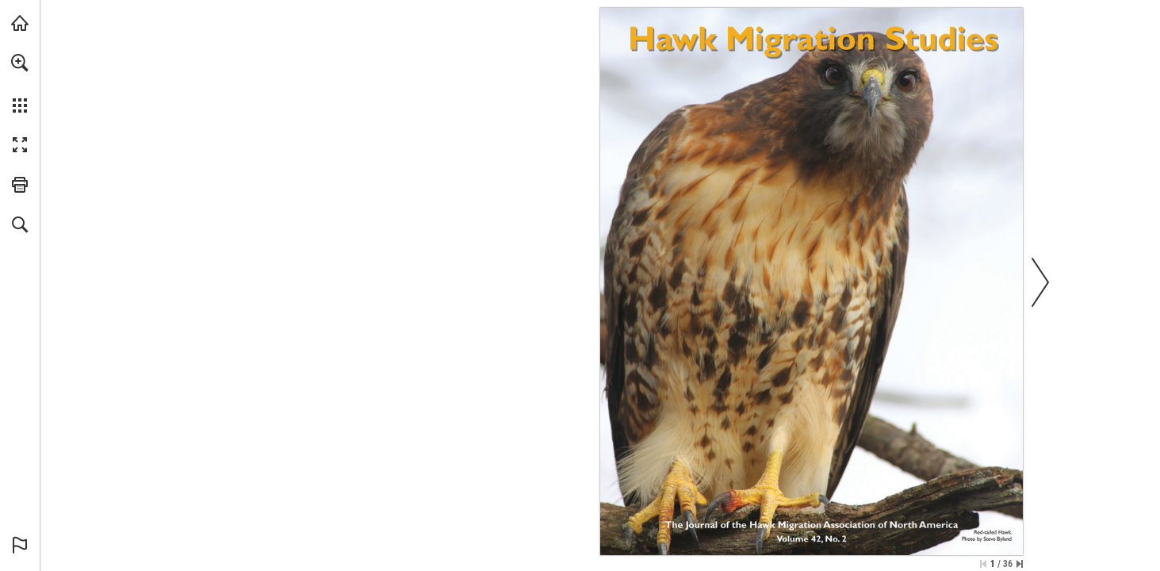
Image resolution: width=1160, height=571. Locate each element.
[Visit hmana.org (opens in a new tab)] (20, 23)
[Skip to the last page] (1019, 564)
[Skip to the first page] (983, 564)
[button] (20, 62)
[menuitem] (20, 83)
